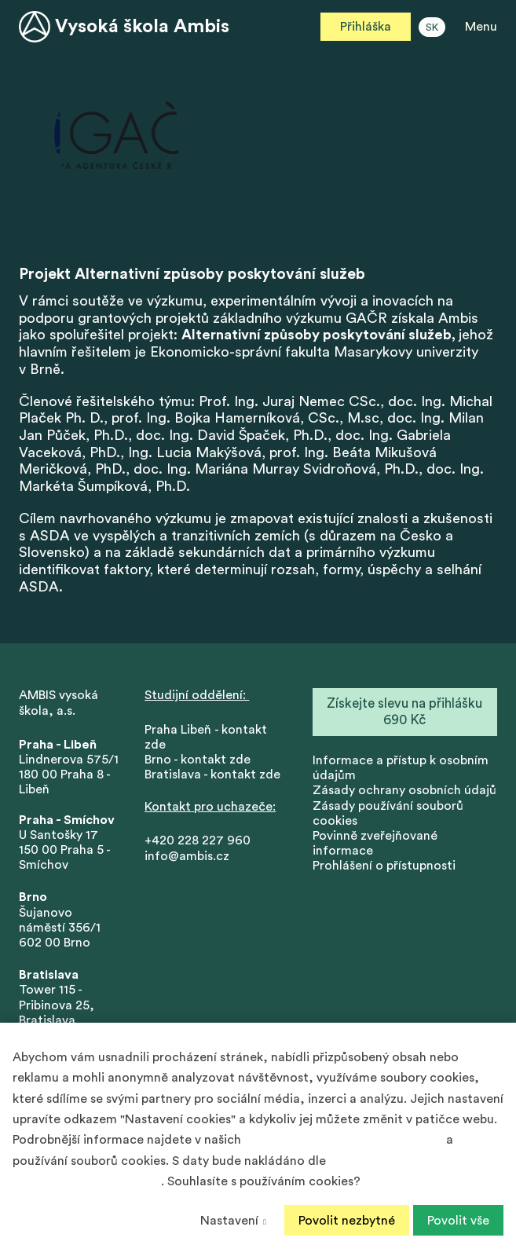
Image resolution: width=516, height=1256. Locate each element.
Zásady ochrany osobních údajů (404, 791)
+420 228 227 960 (198, 841)
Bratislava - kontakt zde (212, 775)
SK (432, 27)
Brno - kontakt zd (194, 760)
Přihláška (365, 26)
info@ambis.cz (187, 857)
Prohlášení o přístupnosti (384, 866)
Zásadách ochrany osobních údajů (343, 1139)
